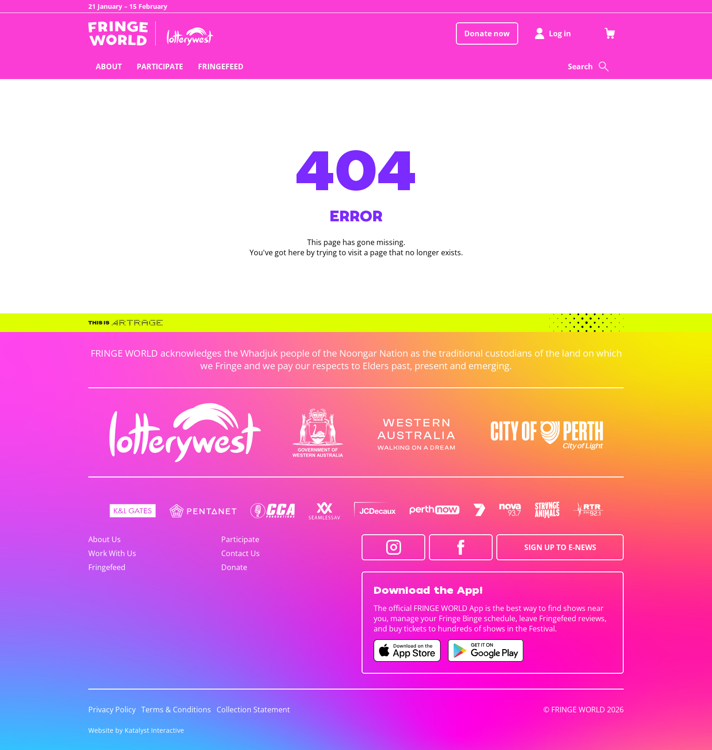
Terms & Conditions (176, 709)
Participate (240, 539)
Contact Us (240, 553)
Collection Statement (253, 709)
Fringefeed (106, 567)
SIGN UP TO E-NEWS (560, 547)
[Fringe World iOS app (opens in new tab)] (407, 650)
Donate (234, 567)
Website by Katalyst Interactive (136, 730)
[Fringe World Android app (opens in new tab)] (485, 650)
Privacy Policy (112, 709)
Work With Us (112, 553)
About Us (104, 539)
